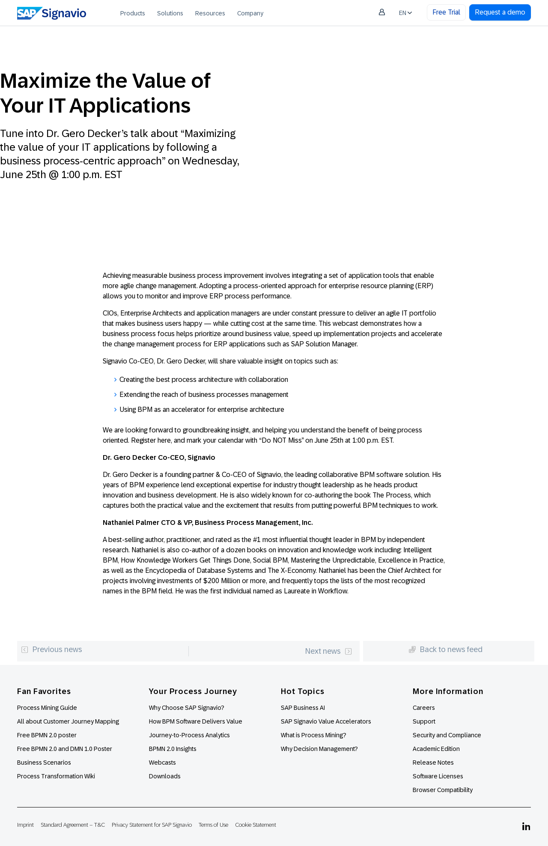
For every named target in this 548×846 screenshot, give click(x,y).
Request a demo (500, 12)
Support (424, 721)
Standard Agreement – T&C (73, 825)
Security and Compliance (447, 735)
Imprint (25, 825)
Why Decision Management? (319, 748)
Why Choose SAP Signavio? (186, 707)
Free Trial (446, 12)
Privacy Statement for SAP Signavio (152, 825)
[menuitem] (133, 13)
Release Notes (433, 762)
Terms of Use (213, 825)
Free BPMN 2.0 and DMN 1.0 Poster (64, 748)
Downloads (165, 776)
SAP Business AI (303, 707)
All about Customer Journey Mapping (68, 721)
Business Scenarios (44, 762)
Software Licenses (438, 776)
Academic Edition (436, 748)
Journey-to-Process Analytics (190, 735)
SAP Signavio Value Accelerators (326, 721)
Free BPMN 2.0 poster (47, 735)
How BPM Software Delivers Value (195, 721)
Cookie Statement (255, 825)
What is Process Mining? (313, 735)
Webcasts (162, 762)
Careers (424, 707)
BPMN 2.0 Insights (173, 748)
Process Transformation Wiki (56, 776)
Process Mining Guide (47, 707)
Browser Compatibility (443, 789)
